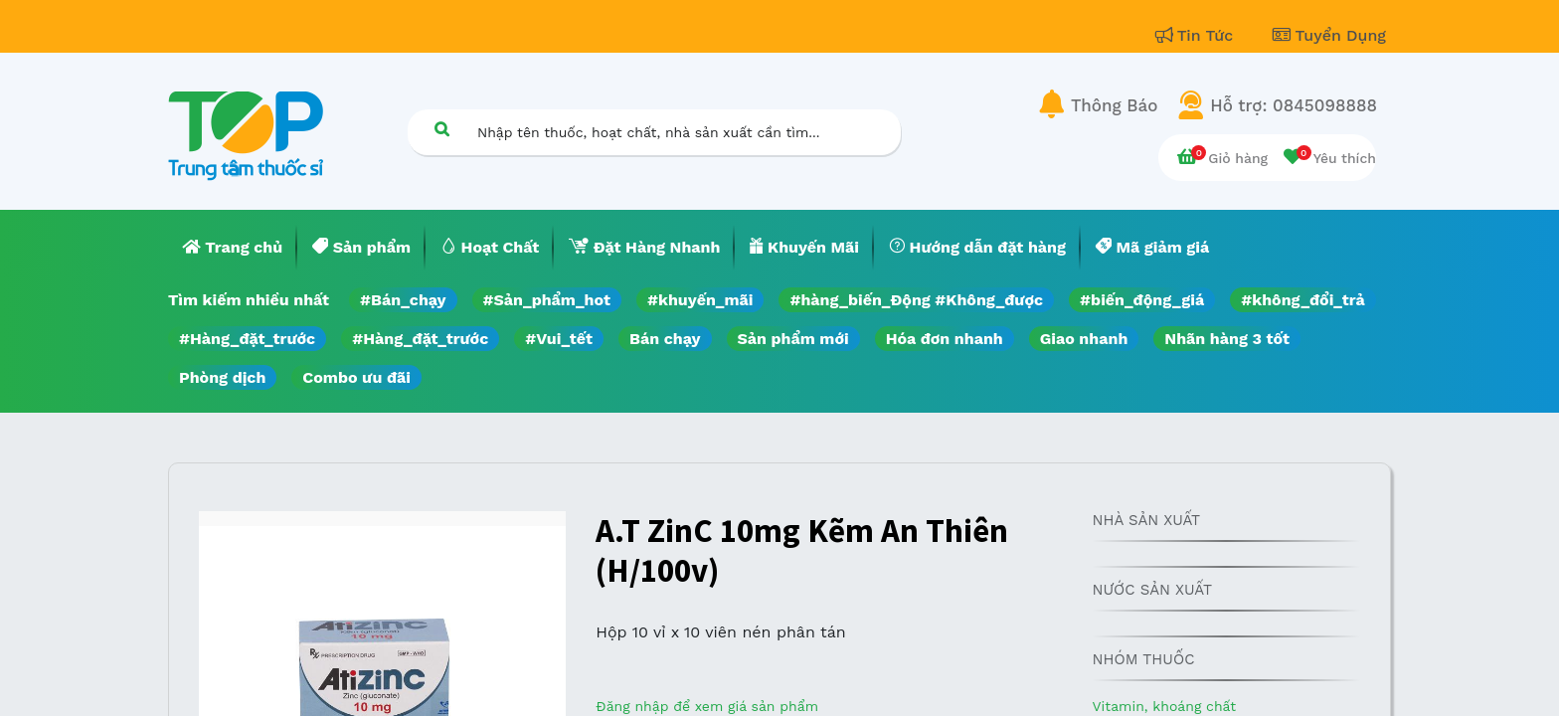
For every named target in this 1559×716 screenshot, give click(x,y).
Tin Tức (1197, 35)
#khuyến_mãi (700, 299)
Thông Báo (1114, 105)
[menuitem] (232, 247)
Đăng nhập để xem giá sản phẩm (707, 706)
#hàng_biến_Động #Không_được (916, 299)
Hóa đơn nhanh (944, 338)
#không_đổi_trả (1303, 299)
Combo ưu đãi (356, 377)
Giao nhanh (1084, 338)
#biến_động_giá (1142, 299)
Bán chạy (664, 338)
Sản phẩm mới (793, 338)
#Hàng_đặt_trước (247, 338)
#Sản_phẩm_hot (546, 299)
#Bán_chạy (403, 299)
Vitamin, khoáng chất (1164, 706)
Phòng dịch (222, 377)
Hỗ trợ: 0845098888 (1293, 105)
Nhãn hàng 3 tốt (1227, 338)
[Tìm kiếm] (441, 128)
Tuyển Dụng (1329, 35)
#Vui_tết (559, 338)
